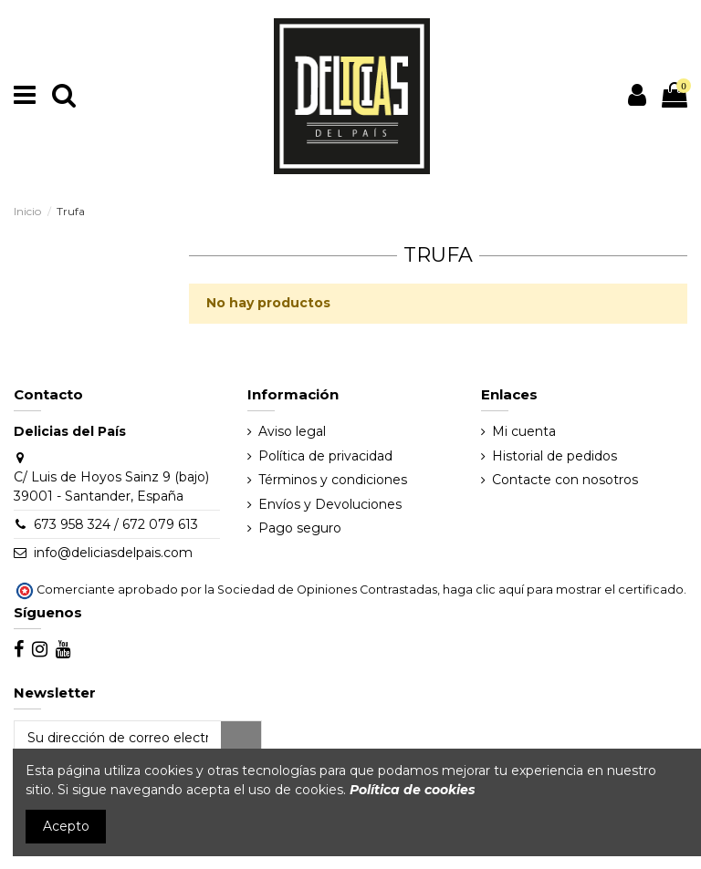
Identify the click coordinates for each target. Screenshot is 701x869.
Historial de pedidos (554, 456)
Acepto (66, 826)
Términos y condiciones (332, 479)
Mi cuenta (524, 431)
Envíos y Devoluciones (330, 504)
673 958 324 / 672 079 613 (116, 524)
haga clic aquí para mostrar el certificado (563, 589)
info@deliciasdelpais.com (113, 552)
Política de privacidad (325, 456)
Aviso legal (292, 431)
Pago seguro (299, 528)
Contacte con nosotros (565, 479)
